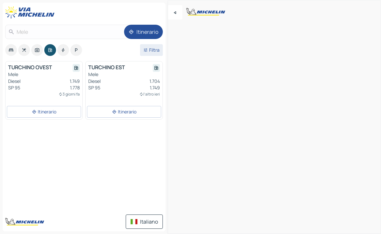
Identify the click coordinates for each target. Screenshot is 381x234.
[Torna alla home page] (31, 12)
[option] (11, 50)
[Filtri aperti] (151, 50)
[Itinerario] (143, 32)
